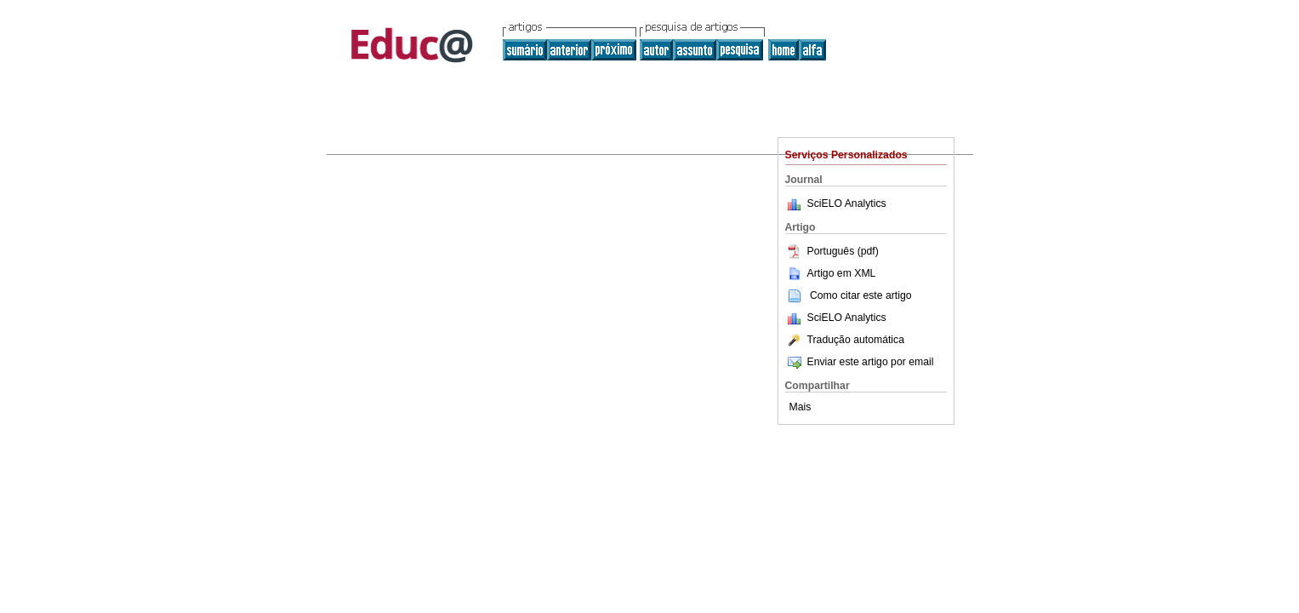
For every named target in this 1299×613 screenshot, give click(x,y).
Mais (800, 407)
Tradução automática (844, 340)
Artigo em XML (830, 273)
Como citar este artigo (861, 295)
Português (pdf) (832, 251)
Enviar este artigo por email (859, 362)
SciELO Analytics (846, 203)
